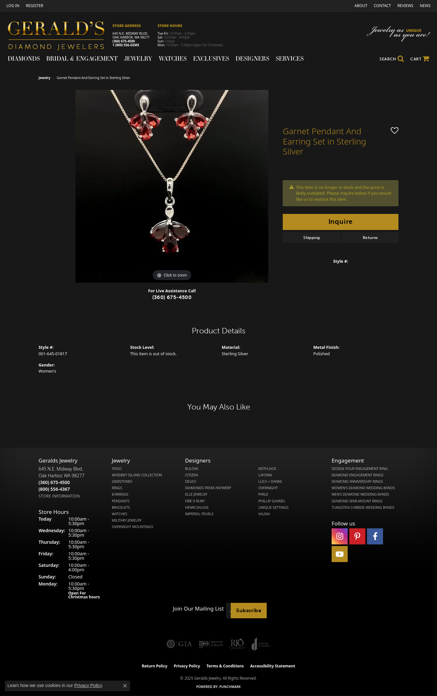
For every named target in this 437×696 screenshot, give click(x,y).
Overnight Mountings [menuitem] (132, 527)
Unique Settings (273, 507)
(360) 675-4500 (123, 41)
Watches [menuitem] (119, 514)
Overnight (268, 488)
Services (290, 58)
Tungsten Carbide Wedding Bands (363, 507)
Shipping (311, 237)
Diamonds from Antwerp (208, 488)
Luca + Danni (270, 481)
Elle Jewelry (196, 494)
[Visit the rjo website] (237, 644)
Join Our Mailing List (198, 608)
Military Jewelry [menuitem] (126, 520)
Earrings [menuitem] (120, 494)
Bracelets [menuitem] (121, 507)
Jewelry (138, 58)
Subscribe (248, 610)
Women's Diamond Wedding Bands (363, 488)
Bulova (191, 469)
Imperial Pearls (199, 514)
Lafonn (265, 475)
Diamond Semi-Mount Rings (357, 501)
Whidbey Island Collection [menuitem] (137, 475)
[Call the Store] (54, 482)
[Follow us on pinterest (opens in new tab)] (357, 536)
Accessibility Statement (272, 666)
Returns (370, 237)
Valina (264, 514)
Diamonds (24, 58)
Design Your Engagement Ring (360, 469)
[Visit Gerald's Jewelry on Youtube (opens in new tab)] (340, 554)
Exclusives (211, 58)
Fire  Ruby (195, 501)
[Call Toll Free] (54, 489)
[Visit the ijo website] (211, 644)
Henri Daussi (197, 507)
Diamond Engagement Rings (358, 475)
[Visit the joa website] (261, 644)
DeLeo (190, 481)
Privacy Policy (187, 666)
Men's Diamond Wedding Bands (360, 494)
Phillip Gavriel (271, 501)
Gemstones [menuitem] (122, 481)
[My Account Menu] (12, 5)
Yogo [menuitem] (117, 469)
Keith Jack (267, 469)
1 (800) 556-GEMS (125, 45)
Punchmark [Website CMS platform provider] (230, 686)
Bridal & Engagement (82, 58)
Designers (252, 58)
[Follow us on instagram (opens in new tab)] (340, 536)
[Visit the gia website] (179, 644)
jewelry (44, 77)
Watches (173, 58)
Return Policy (154, 666)
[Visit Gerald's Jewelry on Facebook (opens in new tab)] (375, 536)
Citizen (191, 475)
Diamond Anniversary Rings (357, 481)
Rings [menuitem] (117, 488)
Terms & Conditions (225, 666)
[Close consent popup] (125, 686)
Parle (263, 494)
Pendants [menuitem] (120, 501)
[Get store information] (59, 496)
